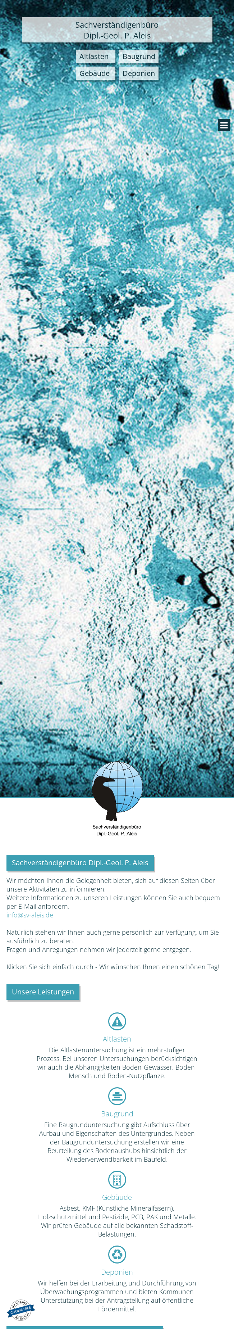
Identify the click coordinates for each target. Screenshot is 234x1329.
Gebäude (117, 1197)
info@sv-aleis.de (29, 915)
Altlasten (117, 1039)
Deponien (117, 1272)
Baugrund (117, 1114)
